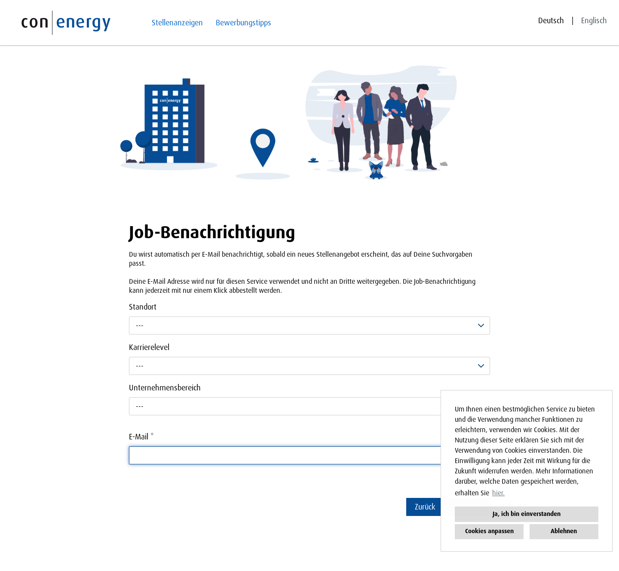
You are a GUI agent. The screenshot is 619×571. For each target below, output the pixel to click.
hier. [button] (498, 492)
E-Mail (141, 437)
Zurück (425, 507)
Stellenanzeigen (177, 23)
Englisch (594, 20)
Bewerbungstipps (243, 23)
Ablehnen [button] (564, 531)
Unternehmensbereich (165, 388)
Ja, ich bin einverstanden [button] (527, 514)
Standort (142, 307)
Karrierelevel (149, 347)
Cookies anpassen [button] (489, 531)
